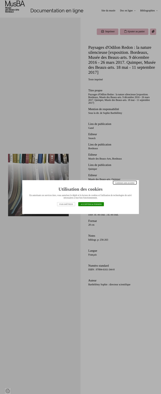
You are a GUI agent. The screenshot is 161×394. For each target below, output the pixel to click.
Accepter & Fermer (91, 204)
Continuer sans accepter (124, 182)
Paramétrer (66, 204)
